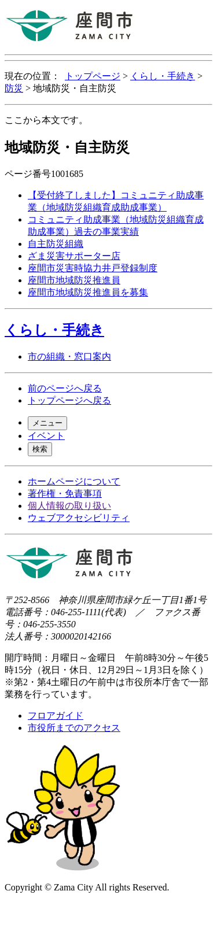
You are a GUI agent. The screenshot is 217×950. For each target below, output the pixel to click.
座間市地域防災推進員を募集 (88, 292)
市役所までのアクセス (74, 728)
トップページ (92, 76)
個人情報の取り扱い (69, 506)
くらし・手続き (162, 76)
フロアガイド (55, 715)
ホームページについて (74, 481)
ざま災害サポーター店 (74, 256)
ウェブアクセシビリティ (79, 518)
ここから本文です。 (46, 120)
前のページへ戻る (65, 388)
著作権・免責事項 (65, 493)
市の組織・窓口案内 (69, 356)
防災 (14, 88)
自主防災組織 (55, 244)
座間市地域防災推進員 (74, 280)
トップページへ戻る (69, 400)
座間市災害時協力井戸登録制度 (92, 268)
